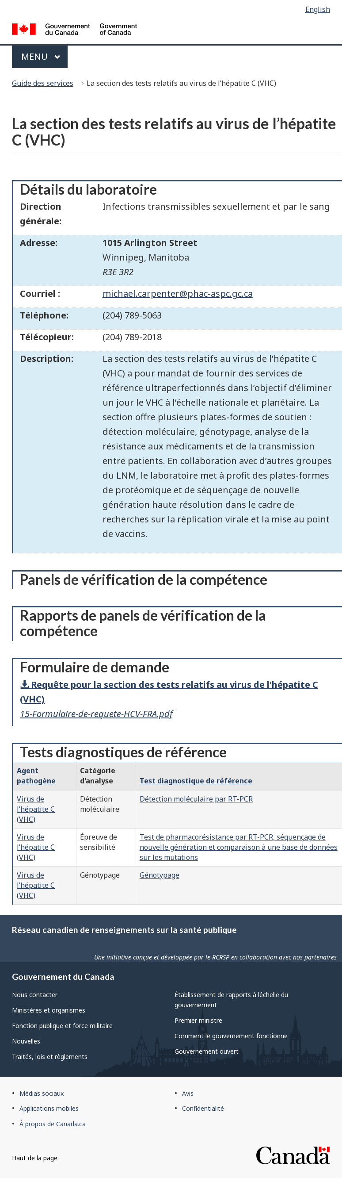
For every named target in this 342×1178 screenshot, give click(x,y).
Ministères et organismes (48, 1010)
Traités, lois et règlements (49, 1056)
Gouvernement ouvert (207, 1051)
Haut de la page (34, 1158)
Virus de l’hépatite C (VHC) (36, 809)
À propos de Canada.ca (52, 1124)
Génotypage (159, 875)
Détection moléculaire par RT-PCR (196, 799)
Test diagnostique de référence (196, 781)
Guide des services (42, 83)
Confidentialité (203, 1108)
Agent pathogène (36, 776)
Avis (188, 1093)
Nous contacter (34, 994)
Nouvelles (26, 1041)
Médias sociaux (41, 1093)
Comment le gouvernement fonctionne (231, 1036)
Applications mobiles (49, 1108)
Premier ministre (198, 1020)
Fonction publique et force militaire (62, 1025)
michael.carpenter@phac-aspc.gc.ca (178, 293)
